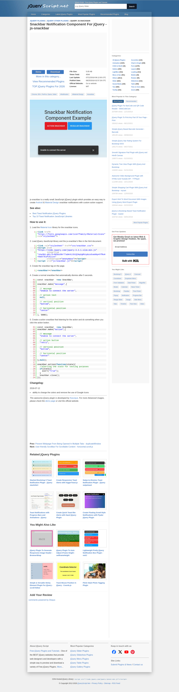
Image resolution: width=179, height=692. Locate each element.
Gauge (128, 300)
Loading (134, 72)
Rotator (133, 78)
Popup (116, 295)
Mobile (133, 75)
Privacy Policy (97, 683)
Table (133, 84)
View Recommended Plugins (48, 81)
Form (133, 66)
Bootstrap (117, 291)
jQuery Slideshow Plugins (81, 655)
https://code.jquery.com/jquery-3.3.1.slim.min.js (67, 250)
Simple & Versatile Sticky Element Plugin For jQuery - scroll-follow (41, 585)
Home (33, 14)
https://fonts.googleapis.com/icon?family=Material (68, 234)
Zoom (133, 90)
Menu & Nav (116, 75)
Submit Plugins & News (121, 665)
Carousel (137, 274)
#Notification (64, 94)
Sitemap (107, 683)
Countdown (117, 278)
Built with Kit (130, 261)
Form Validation (119, 283)
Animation (116, 63)
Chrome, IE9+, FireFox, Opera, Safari (44, 94)
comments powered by (42, 600)
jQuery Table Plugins (79, 663)
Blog (126, 14)
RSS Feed (116, 683)
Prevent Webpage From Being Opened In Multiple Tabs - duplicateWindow (68, 444)
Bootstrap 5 (117, 274)
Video (142, 304)
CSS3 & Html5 (117, 66)
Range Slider (118, 300)
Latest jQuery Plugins (64, 14)
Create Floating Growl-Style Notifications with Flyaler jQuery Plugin (94, 515)
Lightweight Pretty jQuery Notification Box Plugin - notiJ (93, 552)
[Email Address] (130, 247)
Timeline (123, 304)
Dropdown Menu (130, 278)
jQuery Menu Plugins (79, 659)
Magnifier (142, 283)
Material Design (52, 202)
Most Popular (118, 101)
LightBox (115, 72)
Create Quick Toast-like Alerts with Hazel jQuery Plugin (66, 515)
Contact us (138, 665)
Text (113, 87)
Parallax (126, 291)
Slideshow (134, 81)
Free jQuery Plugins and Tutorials (49, 5)
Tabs (115, 304)
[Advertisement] (68, 50)
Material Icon (46, 227)
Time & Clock (136, 87)
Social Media (117, 84)
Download (55, 72)
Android (39, 202)
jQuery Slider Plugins (79, 651)
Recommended (131, 101)
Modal (116, 287)
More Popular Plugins (141, 222)
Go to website (91, 83)
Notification (125, 295)
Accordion (134, 60)
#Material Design (77, 94)
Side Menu (137, 300)
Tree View (133, 304)
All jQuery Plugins (118, 60)
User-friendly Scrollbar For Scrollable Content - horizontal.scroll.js (64, 447)
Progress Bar (137, 295)
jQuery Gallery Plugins (80, 667)
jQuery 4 (128, 274)
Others (114, 78)
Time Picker (137, 291)
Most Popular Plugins (86, 14)
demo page (50, 401)
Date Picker (131, 283)
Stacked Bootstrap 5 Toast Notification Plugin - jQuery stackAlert (41, 482)
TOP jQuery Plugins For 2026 (48, 86)
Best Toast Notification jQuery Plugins (49, 213)
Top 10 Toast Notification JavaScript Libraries (52, 216)
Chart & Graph (136, 63)
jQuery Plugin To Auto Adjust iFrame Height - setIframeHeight (65, 552)
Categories (45, 14)
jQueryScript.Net (83, 683)
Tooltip (114, 90)
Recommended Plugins (110, 14)
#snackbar (90, 94)
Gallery (115, 69)
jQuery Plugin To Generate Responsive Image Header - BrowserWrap (41, 552)
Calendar (125, 287)
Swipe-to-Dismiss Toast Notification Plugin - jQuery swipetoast (94, 482)
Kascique (74, 398)
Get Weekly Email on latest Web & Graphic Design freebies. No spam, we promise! (129, 239)
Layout (133, 69)
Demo (38, 72)
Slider (114, 81)
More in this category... (48, 76)
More (59, 667)
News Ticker (135, 287)
